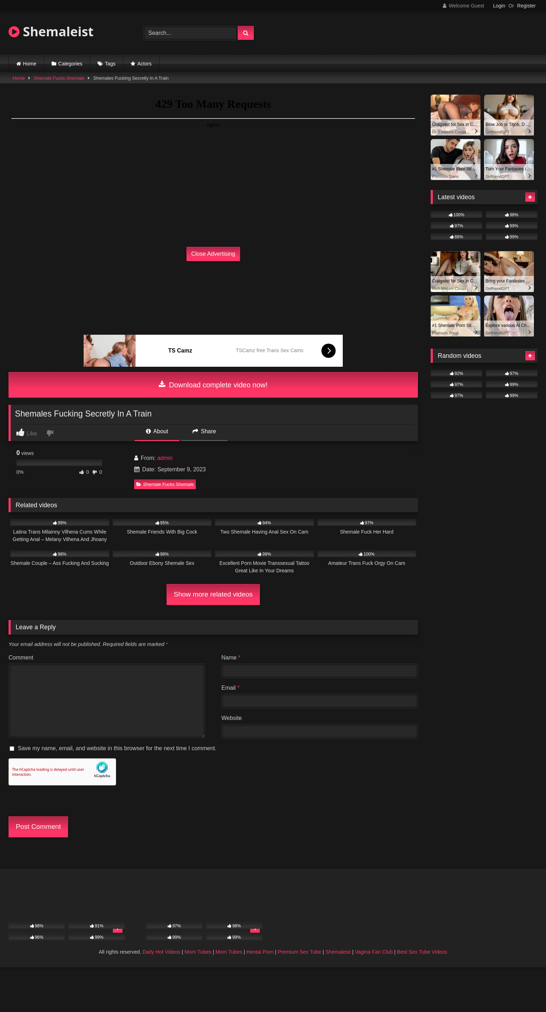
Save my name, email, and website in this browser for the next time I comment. (117, 748)
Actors (144, 64)
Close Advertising (213, 254)
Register (526, 6)
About (157, 431)
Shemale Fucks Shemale (59, 78)
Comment (21, 658)
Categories (70, 64)
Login (499, 6)
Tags (110, 64)
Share (204, 431)
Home (29, 64)
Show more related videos (213, 594)
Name (230, 658)
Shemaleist (51, 31)
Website (231, 718)
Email (230, 688)
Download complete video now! (213, 385)
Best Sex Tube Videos (422, 952)
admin (165, 458)
